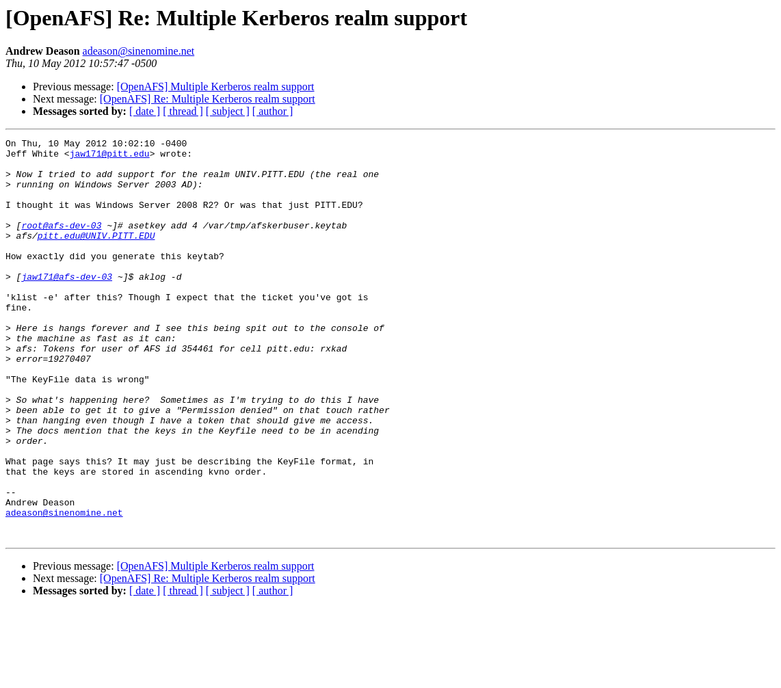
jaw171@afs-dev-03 (66, 305)
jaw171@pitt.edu (110, 157)
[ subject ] (228, 111)
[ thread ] (183, 111)
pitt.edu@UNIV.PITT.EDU (96, 256)
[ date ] (144, 111)
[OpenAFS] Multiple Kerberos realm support (216, 86)
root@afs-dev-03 (61, 243)
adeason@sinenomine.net (139, 51)
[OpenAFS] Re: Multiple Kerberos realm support (207, 99)
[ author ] (272, 111)
